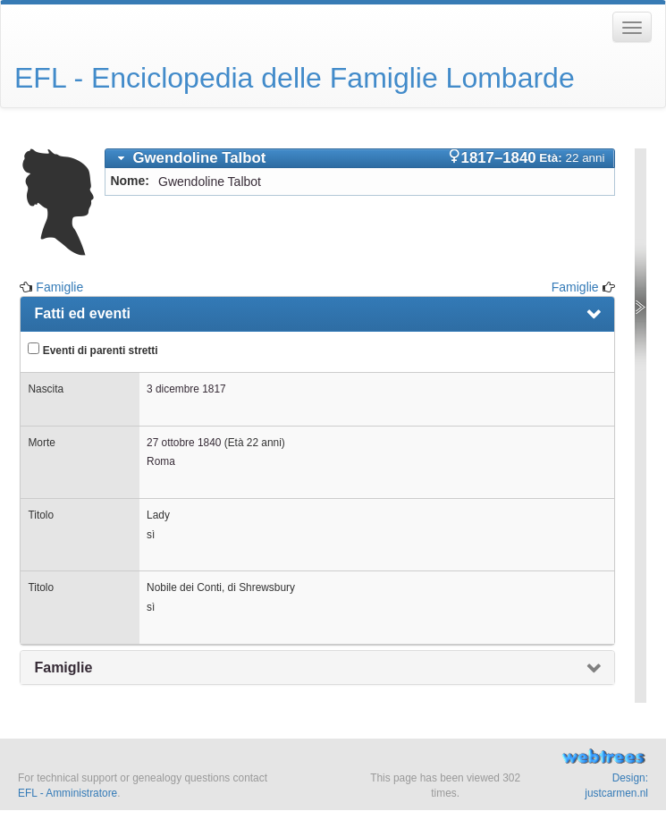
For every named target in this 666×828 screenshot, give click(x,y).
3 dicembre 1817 (186, 389)
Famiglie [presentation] (63, 667)
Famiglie (59, 287)
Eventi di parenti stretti (92, 349)
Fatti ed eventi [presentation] (82, 313)
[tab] (359, 158)
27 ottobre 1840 (184, 442)
